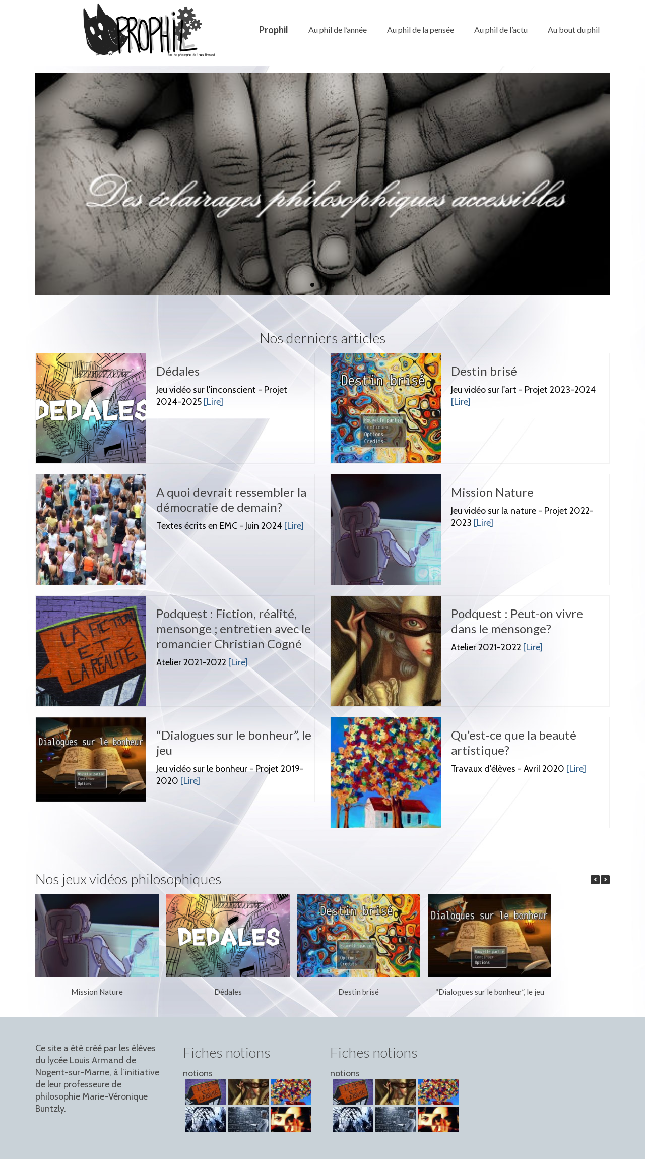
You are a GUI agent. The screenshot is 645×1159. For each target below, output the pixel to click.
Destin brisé (358, 991)
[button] (605, 879)
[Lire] (213, 401)
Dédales (228, 991)
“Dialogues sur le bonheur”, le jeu (489, 991)
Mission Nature (97, 991)
